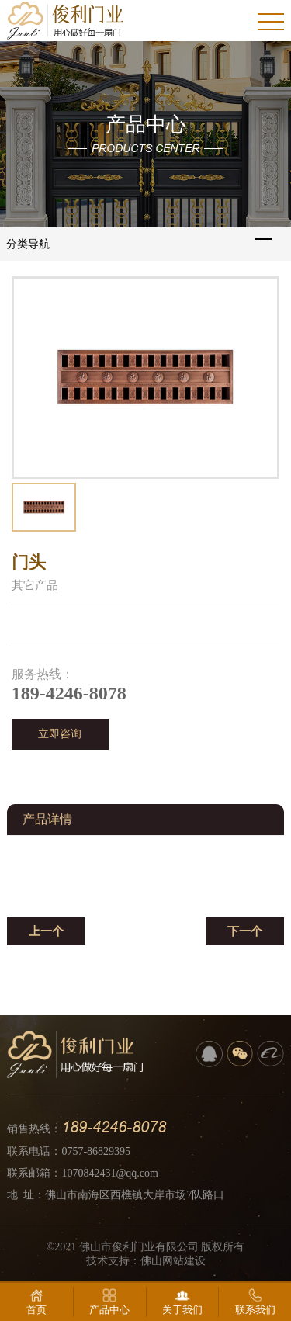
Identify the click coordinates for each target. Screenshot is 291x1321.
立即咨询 (59, 734)
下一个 (244, 931)
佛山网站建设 (173, 1261)
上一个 (46, 931)
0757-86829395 (95, 1151)
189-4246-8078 (113, 1127)
